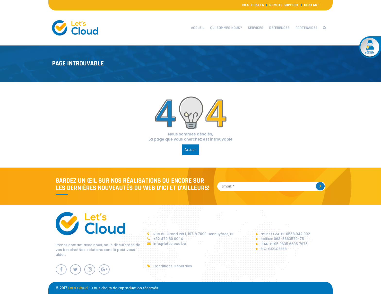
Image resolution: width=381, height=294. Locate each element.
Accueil (197, 27)
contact (311, 5)
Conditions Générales (169, 266)
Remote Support (284, 5)
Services (255, 27)
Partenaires (306, 27)
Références (279, 27)
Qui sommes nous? (226, 27)
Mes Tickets (253, 5)
